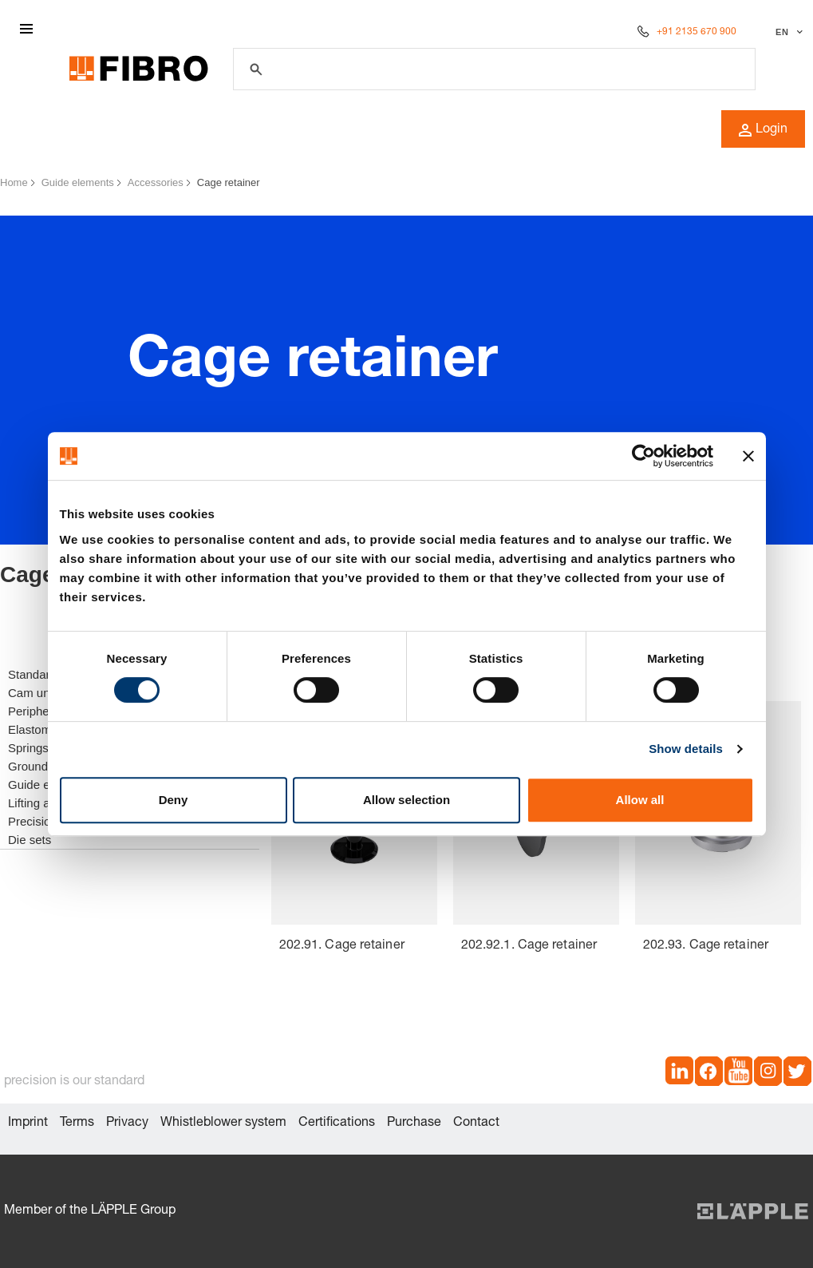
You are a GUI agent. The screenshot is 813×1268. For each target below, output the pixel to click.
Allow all (640, 799)
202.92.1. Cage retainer (529, 946)
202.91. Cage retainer (342, 946)
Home (14, 182)
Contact (476, 1123)
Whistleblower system (223, 1123)
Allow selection (406, 799)
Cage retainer (228, 182)
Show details (686, 748)
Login (763, 130)
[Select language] (787, 32)
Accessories (156, 182)
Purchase (414, 1123)
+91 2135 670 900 (696, 32)
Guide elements (77, 182)
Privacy (127, 1123)
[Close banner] (748, 456)
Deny (173, 799)
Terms (77, 1123)
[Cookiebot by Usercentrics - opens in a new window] (643, 456)
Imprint (28, 1123)
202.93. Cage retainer (705, 946)
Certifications (336, 1123)
